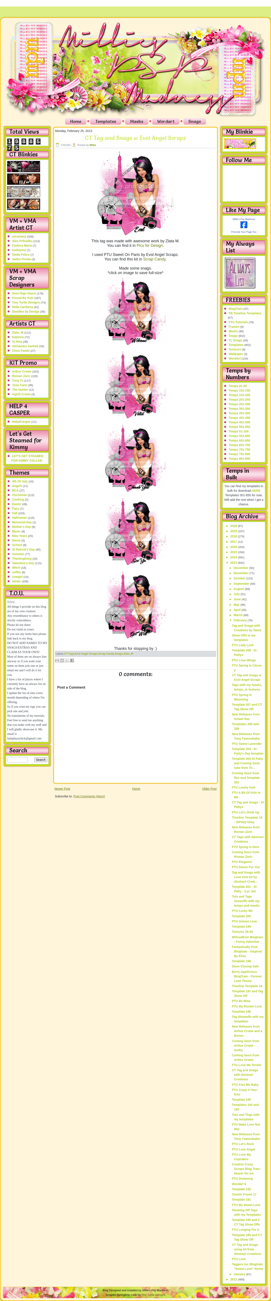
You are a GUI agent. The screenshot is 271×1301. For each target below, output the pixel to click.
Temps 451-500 (239, 422)
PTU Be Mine (241, 1001)
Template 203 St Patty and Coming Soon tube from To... (247, 763)
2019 (234, 531)
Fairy (15, 508)
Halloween (19, 517)
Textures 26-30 (242, 931)
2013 (234, 562)
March (238, 615)
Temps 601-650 (239, 440)
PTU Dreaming (242, 1178)
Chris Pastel (21, 350)
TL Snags (235, 340)
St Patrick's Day (23, 549)
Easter (16, 504)
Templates (105, 121)
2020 (234, 526)
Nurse (16, 540)
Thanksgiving (22, 558)
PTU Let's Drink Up (245, 812)
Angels (17, 486)
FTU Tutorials (238, 322)
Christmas (19, 495)
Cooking (18, 499)
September (242, 583)
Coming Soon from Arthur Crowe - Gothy (245, 1045)
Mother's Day (21, 526)
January (240, 1274)
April (238, 610)
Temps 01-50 (238, 386)
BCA (15, 490)
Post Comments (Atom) (89, 796)
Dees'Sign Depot (24, 293)
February (241, 620)
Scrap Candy (154, 259)
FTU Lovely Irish (243, 787)
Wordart (166, 121)
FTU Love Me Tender (246, 1065)
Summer (18, 554)
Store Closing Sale (245, 966)
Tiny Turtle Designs (26, 302)
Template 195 (241, 1099)
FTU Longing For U (245, 1229)
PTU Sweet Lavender (247, 743)
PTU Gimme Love (244, 921)
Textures (235, 349)
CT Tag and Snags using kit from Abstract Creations (246, 1249)
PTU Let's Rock (243, 1144)
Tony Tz (17, 380)
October (240, 578)
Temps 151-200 (239, 395)
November (241, 573)
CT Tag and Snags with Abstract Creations (245, 1074)
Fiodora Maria (22, 245)
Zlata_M (17, 332)
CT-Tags (69, 653)
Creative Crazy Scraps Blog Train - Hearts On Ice (247, 1169)
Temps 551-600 (239, 436)
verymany (19, 236)
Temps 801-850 (239, 458)
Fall (14, 513)
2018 (234, 536)
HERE (256, 490)
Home (75, 121)
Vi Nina (17, 341)
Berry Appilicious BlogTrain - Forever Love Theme (247, 976)
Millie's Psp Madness (244, 219)
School (17, 545)
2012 (234, 1279)
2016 (234, 547)
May (237, 604)
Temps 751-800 (239, 454)
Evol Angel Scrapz (86, 653)
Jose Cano (20, 385)
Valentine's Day (23, 563)
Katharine (19, 250)
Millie (93, 145)
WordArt (235, 358)
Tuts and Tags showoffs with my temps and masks (246, 901)
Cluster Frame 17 (244, 1194)
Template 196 (241, 1011)
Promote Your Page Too (243, 232)
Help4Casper (21, 421)
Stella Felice (21, 254)
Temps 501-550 (239, 427)
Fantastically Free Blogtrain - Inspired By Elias (247, 951)
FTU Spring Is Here (245, 847)
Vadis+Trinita (21, 259)
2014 (234, 557)
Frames (234, 326)
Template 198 (241, 961)
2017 (234, 541)
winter (16, 581)
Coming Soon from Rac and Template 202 (246, 777)
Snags (194, 121)
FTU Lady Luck (242, 645)
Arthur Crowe (21, 371)
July (237, 594)
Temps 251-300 (239, 404)
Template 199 (241, 926)
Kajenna (18, 337)
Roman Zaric (21, 376)
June (238, 599)
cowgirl (17, 576)
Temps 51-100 (239, 431)
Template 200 (241, 916)
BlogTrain (236, 308)
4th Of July (20, 481)
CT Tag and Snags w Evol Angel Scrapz (135, 138)
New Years (19, 536)
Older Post (209, 788)
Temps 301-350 (239, 408)
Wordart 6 (239, 1184)
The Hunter (20, 389)
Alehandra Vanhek (25, 346)
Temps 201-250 (239, 399)
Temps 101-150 (239, 390)
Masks (136, 121)
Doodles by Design (25, 311)
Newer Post (62, 788)
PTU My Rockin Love (247, 1006)
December (241, 568)
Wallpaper (236, 354)
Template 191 (241, 1199)
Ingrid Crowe (21, 394)
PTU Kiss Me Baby (245, 1084)
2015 (234, 552)
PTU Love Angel (243, 1149)
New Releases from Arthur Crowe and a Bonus (247, 1031)
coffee (16, 572)
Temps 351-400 (239, 413)
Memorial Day (22, 522)
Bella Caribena (22, 307)
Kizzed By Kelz (23, 298)
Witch (16, 567)
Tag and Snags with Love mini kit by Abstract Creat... (246, 877)
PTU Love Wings (244, 660)
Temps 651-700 (239, 445)
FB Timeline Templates (245, 313)
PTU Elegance (242, 862)
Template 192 (241, 1189)
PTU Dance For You (246, 867)
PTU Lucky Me (242, 910)
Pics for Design (150, 245)
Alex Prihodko (22, 241)
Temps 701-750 (239, 449)
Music (16, 531)
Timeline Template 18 (247, 986)
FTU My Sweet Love (246, 1205)
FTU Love (239, 1259)
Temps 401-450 (239, 417)
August (239, 589)
